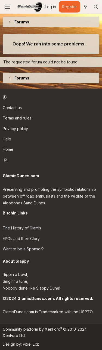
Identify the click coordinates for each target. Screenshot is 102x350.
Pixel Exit (31, 344)
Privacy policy (15, 128)
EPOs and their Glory (21, 238)
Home (8, 149)
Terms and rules (17, 118)
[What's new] (85, 7)
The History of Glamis (22, 228)
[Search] (96, 7)
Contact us (12, 107)
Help (7, 139)
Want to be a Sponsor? (23, 249)
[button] (50, 97)
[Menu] (7, 7)
